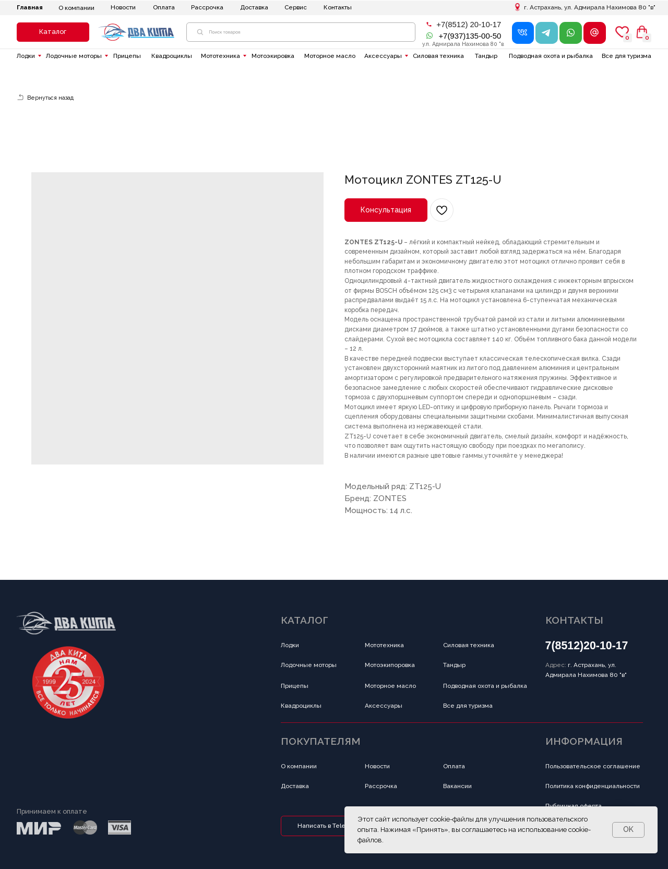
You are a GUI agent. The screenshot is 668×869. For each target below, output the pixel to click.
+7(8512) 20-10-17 (468, 24)
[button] (53, 32)
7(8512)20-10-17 (586, 645)
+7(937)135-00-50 (469, 35)
